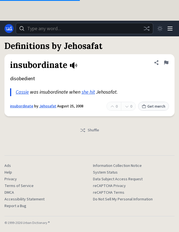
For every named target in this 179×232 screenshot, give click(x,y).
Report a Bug (15, 206)
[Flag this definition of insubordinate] (166, 62)
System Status (105, 172)
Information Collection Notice (117, 166)
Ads (7, 166)
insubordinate (21, 106)
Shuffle (89, 130)
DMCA (9, 192)
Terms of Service (19, 186)
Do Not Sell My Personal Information (123, 199)
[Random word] (146, 28)
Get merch (153, 106)
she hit (88, 92)
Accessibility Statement (24, 199)
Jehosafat (47, 106)
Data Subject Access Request (118, 179)
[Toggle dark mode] (159, 28)
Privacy (10, 179)
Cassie (22, 92)
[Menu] (170, 28)
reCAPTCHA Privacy (109, 186)
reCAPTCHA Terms (108, 192)
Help (8, 172)
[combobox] (84, 28)
